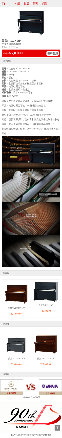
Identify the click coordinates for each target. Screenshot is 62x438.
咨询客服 (52, 53)
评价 (35, 3)
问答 (45, 3)
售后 (26, 3)
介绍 (17, 3)
